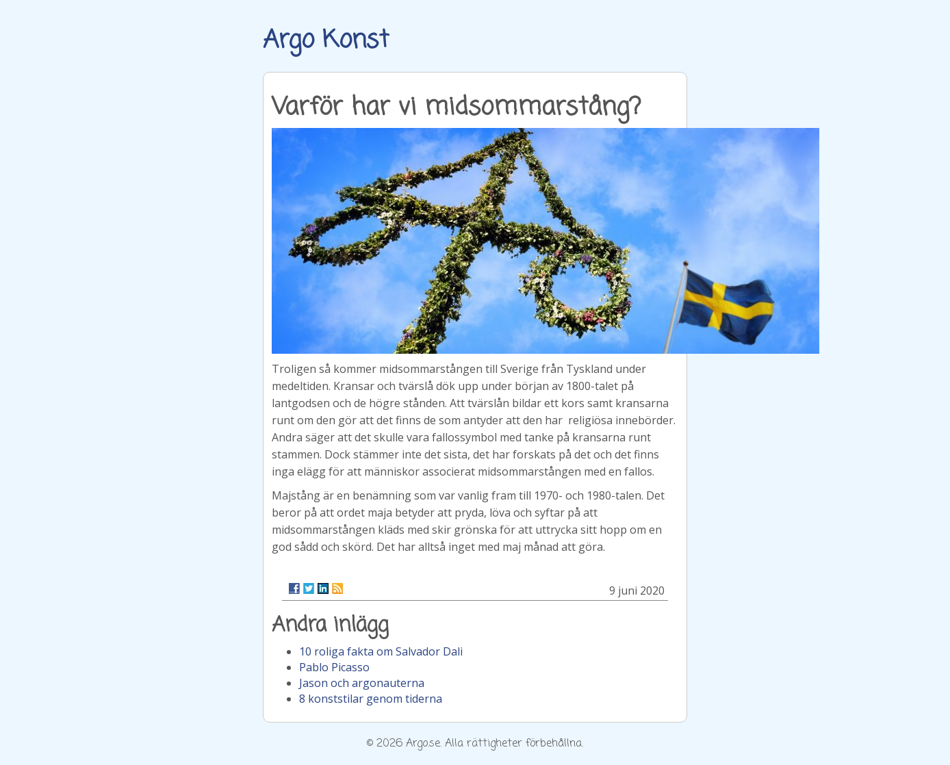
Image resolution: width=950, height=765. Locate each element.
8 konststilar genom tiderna (370, 698)
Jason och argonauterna (361, 682)
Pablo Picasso (334, 667)
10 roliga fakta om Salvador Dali (381, 651)
